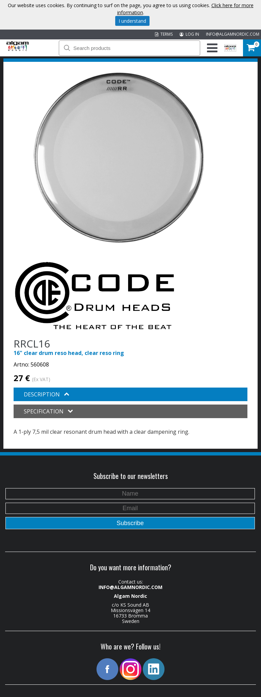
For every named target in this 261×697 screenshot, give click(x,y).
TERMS (164, 34)
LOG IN (189, 34)
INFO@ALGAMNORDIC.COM (232, 34)
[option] (119, 157)
